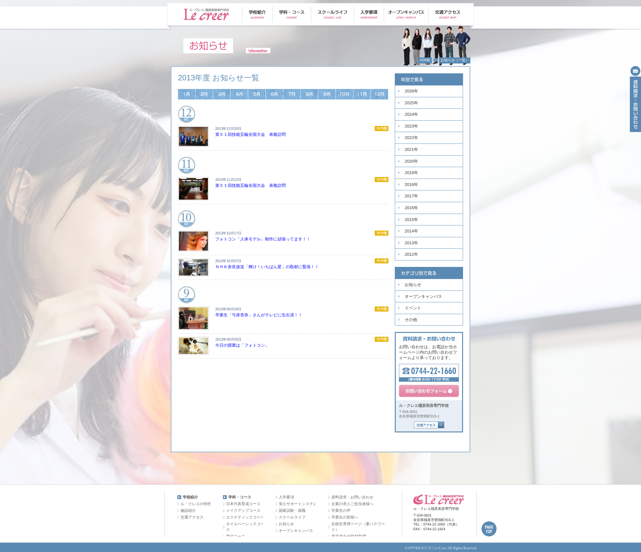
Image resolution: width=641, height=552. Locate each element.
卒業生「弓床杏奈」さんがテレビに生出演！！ (258, 315)
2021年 (411, 149)
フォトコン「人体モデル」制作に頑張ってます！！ (263, 239)
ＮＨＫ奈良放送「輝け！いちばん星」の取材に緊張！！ (267, 266)
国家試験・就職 (292, 510)
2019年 (411, 172)
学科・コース (239, 497)
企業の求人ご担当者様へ (352, 504)
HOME (425, 60)
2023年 (411, 126)
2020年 (411, 161)
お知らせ (413, 284)
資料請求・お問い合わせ (352, 497)
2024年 (411, 114)
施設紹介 (188, 510)
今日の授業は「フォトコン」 (242, 345)
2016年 (411, 207)
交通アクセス (192, 517)
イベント (413, 307)
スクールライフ (292, 517)
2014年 (411, 231)
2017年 (411, 196)
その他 (411, 319)
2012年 (411, 254)
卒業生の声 (340, 510)
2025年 (411, 102)
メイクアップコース (243, 510)
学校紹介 (190, 497)
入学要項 (286, 497)
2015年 (411, 219)
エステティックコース (245, 517)
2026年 (411, 91)
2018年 (411, 184)
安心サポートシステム (298, 504)
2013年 (411, 242)
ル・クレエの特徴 (196, 504)
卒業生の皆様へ (344, 517)
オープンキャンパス (423, 296)
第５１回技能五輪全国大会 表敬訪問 (250, 134)
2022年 (411, 137)
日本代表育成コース (243, 504)
